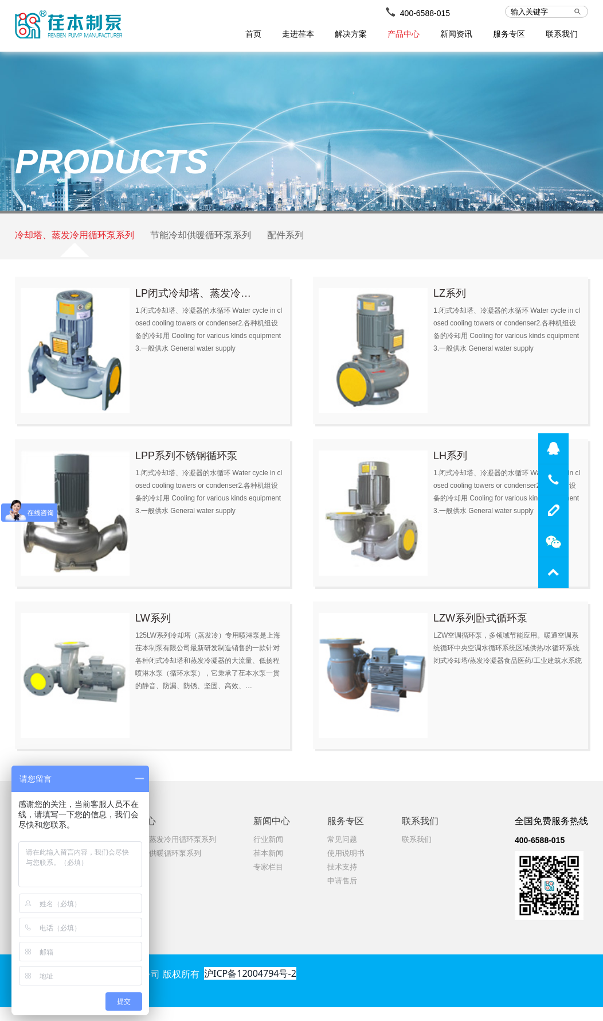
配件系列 (285, 243)
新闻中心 (271, 835)
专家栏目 (268, 880)
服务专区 (509, 33)
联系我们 (562, 33)
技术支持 (342, 880)
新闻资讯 (456, 33)
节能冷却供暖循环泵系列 (200, 243)
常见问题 (342, 853)
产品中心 (403, 33)
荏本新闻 (268, 867)
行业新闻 (268, 853)
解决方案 (351, 33)
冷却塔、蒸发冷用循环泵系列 (74, 243)
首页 (253, 33)
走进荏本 (298, 33)
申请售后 (342, 894)
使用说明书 (346, 867)
